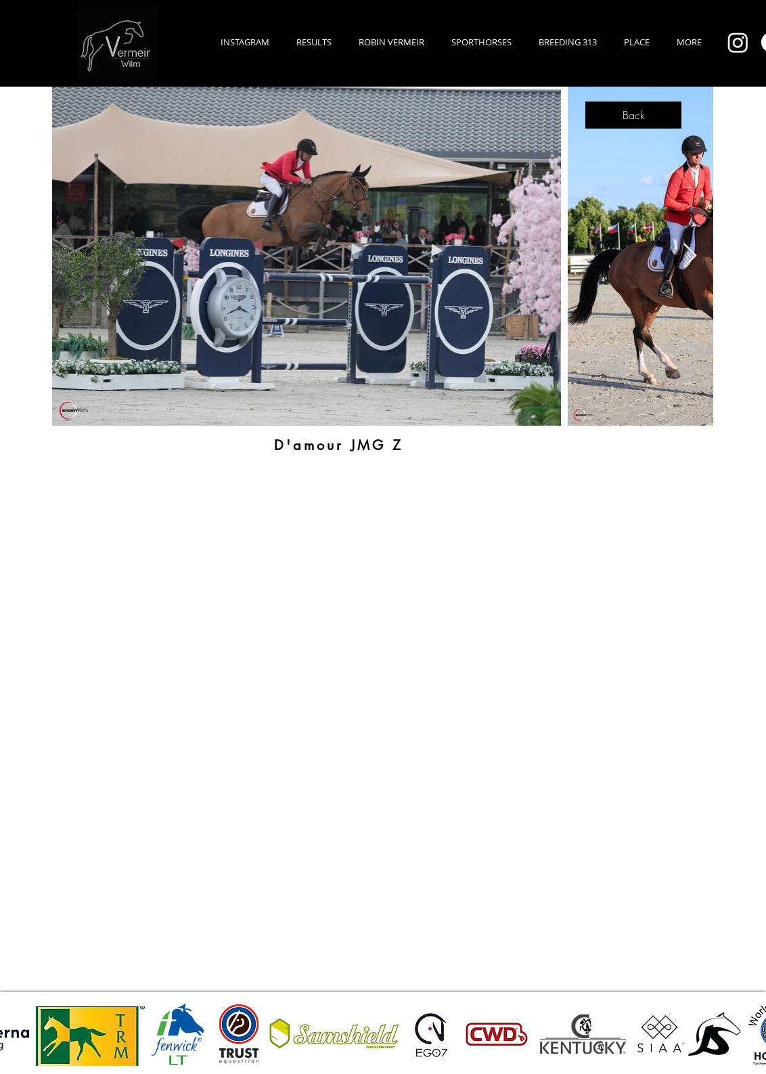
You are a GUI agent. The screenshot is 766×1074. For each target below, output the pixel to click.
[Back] (633, 115)
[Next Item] (690, 256)
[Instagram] (738, 42)
